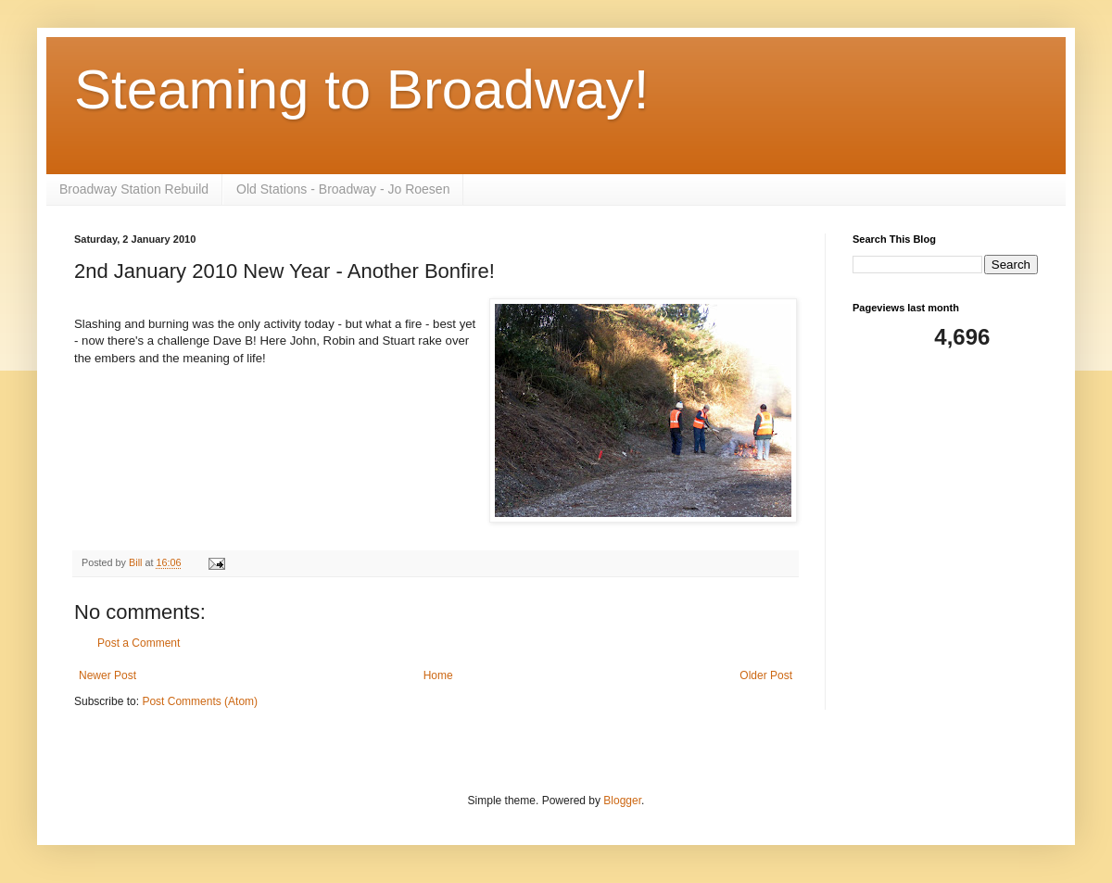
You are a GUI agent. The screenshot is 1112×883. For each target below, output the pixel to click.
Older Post (765, 675)
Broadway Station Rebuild (133, 189)
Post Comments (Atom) (200, 701)
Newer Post (107, 675)
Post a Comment (138, 643)
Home (438, 675)
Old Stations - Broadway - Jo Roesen (342, 189)
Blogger (622, 800)
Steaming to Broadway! (361, 89)
